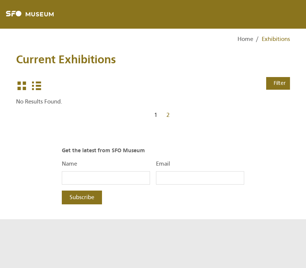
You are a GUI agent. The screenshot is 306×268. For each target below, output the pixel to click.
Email (163, 163)
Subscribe (82, 197)
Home (245, 39)
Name (69, 163)
